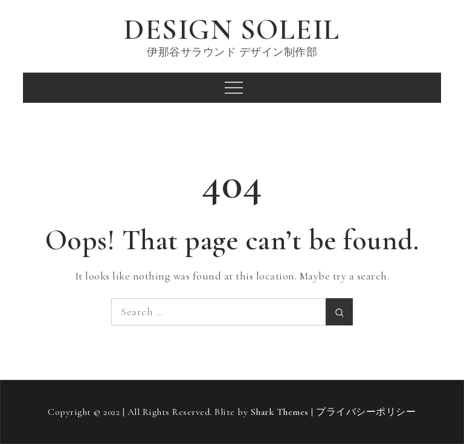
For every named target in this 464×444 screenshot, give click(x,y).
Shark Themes (281, 412)
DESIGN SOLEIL (232, 29)
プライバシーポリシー (366, 412)
